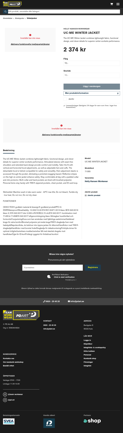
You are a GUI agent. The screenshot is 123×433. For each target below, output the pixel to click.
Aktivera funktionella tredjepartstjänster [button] (30, 44)
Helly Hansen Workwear (96, 181)
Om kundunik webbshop (13, 362)
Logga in (87, 340)
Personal (87, 355)
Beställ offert (8, 366)
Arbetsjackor (19, 18)
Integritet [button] (87, 366)
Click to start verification (64, 277)
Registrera (93, 267)
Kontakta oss (8, 358)
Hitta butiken (89, 351)
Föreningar (88, 362)
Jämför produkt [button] (92, 195)
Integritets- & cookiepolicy (95, 348)
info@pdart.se (77, 301)
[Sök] (61, 12)
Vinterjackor (32, 18)
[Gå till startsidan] (12, 4)
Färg (66, 59)
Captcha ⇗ (70, 280)
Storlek (67, 71)
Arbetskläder (7, 18)
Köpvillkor (88, 344)
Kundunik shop (90, 358)
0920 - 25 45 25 (53, 301)
